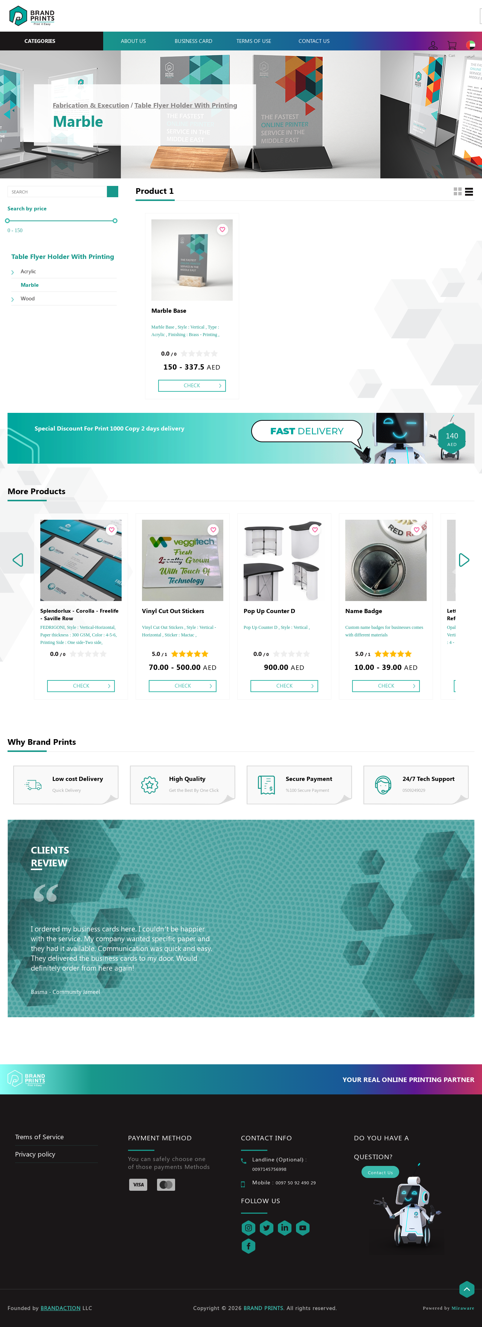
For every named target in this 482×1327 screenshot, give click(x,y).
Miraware (462, 1308)
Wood (28, 298)
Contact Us (314, 40)
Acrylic (28, 271)
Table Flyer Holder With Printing (185, 105)
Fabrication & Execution (91, 105)
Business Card (193, 40)
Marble (30, 284)
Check (192, 385)
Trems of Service (39, 1136)
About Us (133, 40)
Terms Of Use (253, 40)
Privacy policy (35, 1153)
